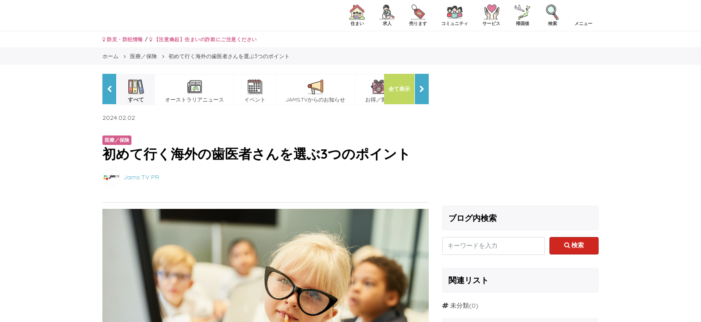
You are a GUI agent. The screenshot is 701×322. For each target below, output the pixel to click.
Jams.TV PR (141, 177)
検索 (574, 245)
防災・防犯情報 (122, 39)
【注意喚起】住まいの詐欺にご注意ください (203, 39)
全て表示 (399, 88)
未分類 (459, 305)
